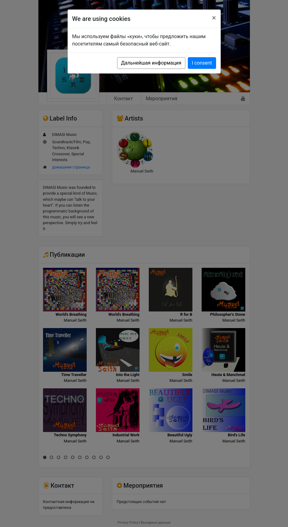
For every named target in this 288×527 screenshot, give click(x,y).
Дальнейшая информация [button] (151, 63)
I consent (202, 63)
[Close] (214, 18)
